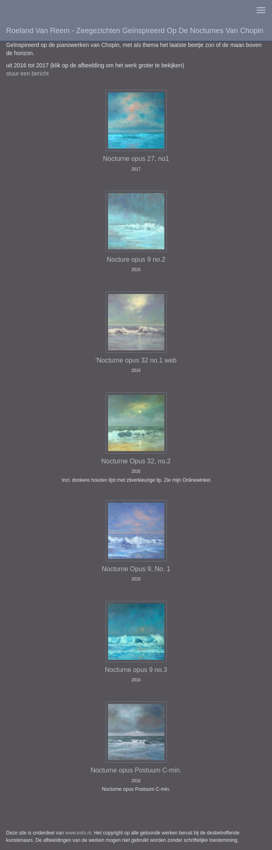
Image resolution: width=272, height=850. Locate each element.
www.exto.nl (78, 833)
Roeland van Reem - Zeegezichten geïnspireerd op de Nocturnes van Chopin (134, 31)
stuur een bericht (27, 73)
